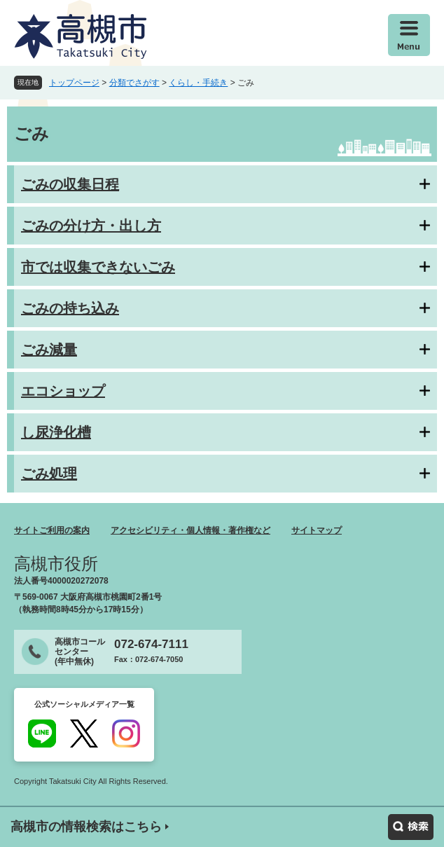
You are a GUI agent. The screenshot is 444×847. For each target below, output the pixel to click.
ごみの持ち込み (70, 308)
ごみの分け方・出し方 (91, 225)
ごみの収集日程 (70, 184)
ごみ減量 (49, 349)
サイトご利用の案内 (52, 530)
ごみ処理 (49, 473)
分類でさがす (134, 83)
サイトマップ (316, 530)
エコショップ (63, 391)
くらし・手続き (198, 83)
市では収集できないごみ (98, 267)
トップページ (74, 83)
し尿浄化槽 (56, 432)
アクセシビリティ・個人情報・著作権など (190, 530)
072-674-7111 (151, 644)
